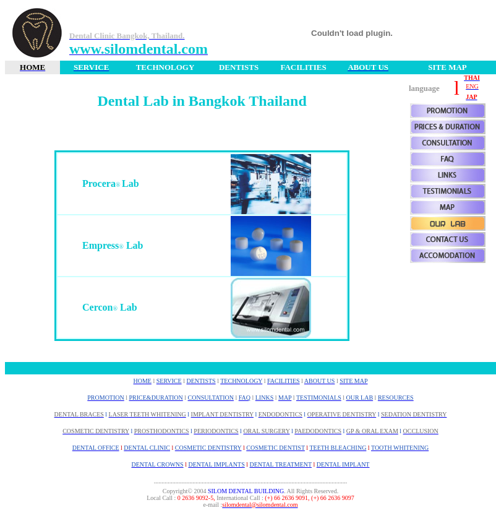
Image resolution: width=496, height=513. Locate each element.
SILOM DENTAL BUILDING (246, 491)
